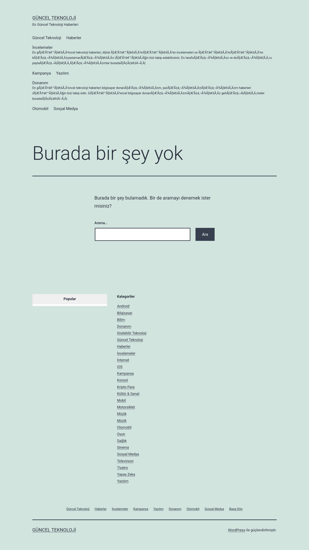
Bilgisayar (124, 313)
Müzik (122, 414)
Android (123, 306)
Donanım (154, 90)
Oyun (121, 434)
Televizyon (125, 461)
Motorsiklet (126, 407)
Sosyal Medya (66, 108)
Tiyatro (122, 468)
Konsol (122, 380)
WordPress (236, 530)
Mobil (121, 400)
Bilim (121, 320)
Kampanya (41, 73)
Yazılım (62, 73)
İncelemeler (154, 55)
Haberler (73, 37)
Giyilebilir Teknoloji (131, 333)
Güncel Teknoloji (54, 18)
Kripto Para (126, 387)
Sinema (123, 447)
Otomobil (40, 108)
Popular (70, 299)
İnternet (123, 360)
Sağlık (122, 441)
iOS (119, 367)
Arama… (100, 223)
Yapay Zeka (126, 474)
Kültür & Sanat (128, 394)
